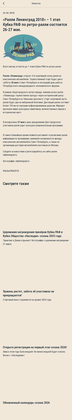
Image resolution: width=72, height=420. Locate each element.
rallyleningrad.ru (10, 154)
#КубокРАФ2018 (11, 170)
